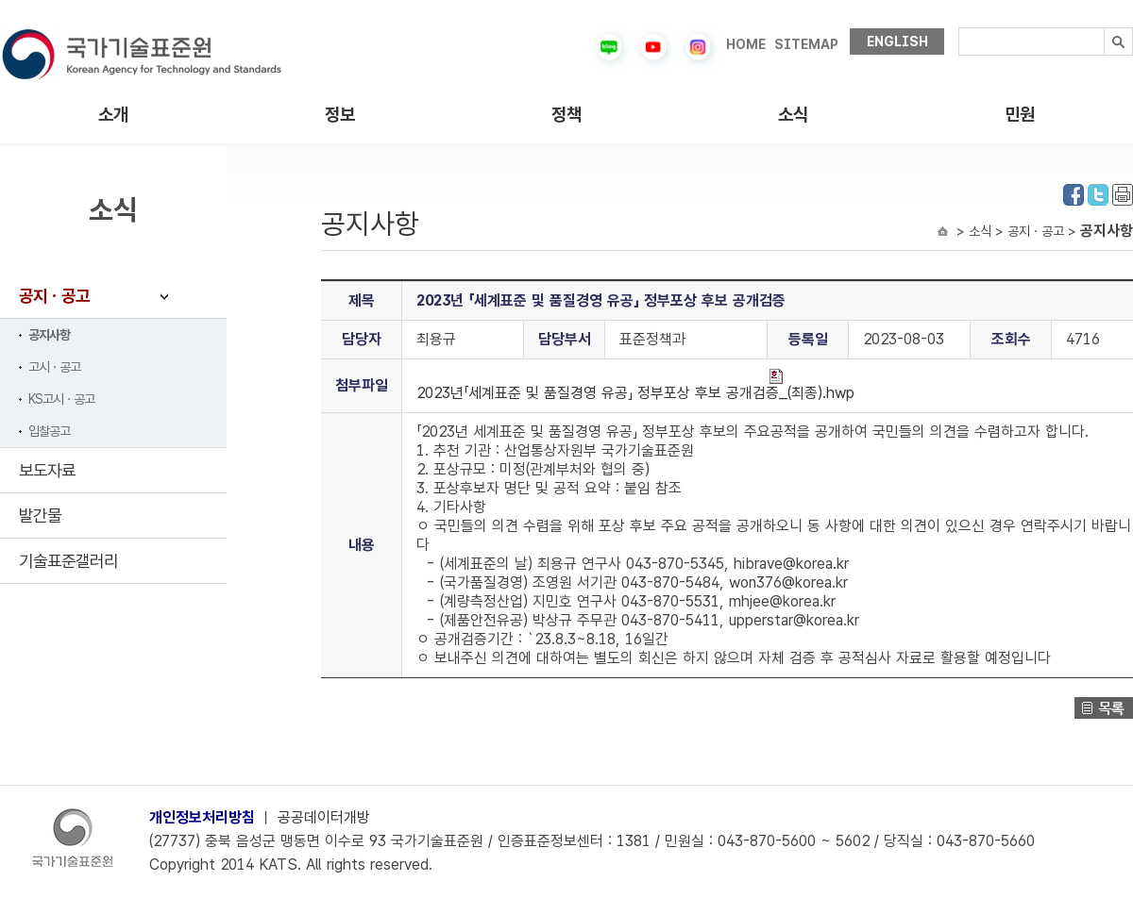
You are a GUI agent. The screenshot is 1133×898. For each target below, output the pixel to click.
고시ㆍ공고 (54, 366)
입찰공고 (49, 431)
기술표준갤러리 (68, 561)
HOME (746, 44)
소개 (113, 114)
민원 (1020, 114)
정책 (566, 114)
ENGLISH (897, 41)
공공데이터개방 (324, 817)
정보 (340, 114)
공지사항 (49, 334)
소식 (793, 114)
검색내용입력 (958, 27)
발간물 (40, 515)
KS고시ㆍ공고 (61, 399)
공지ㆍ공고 (54, 296)
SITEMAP (806, 44)
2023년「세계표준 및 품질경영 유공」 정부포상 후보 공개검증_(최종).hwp (635, 385)
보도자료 (47, 470)
